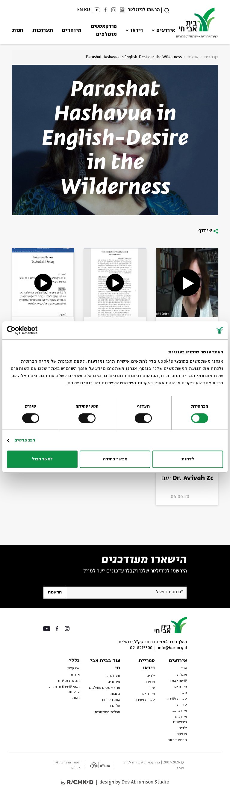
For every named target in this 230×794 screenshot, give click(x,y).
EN (80, 9)
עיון (184, 668)
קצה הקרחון (111, 700)
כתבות (115, 694)
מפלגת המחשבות (107, 712)
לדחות (187, 459)
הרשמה (55, 592)
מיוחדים (71, 30)
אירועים (165, 30)
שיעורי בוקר (178, 680)
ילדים (182, 728)
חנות (17, 30)
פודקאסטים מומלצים (104, 30)
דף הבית (211, 57)
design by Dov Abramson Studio (134, 782)
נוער (184, 692)
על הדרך (114, 706)
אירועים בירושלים (180, 719)
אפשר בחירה (115, 459)
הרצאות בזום (177, 740)
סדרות (182, 704)
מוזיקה (181, 734)
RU (87, 9)
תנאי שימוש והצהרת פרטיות (64, 689)
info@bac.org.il (172, 648)
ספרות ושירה (177, 698)
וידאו (136, 30)
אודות (75, 675)
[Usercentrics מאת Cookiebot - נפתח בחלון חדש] (33, 330)
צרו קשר (73, 668)
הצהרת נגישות (69, 680)
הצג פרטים (24, 440)
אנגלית (193, 57)
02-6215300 (141, 648)
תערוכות (42, 30)
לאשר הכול (42, 459)
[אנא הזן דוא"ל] (126, 593)
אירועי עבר (179, 710)
